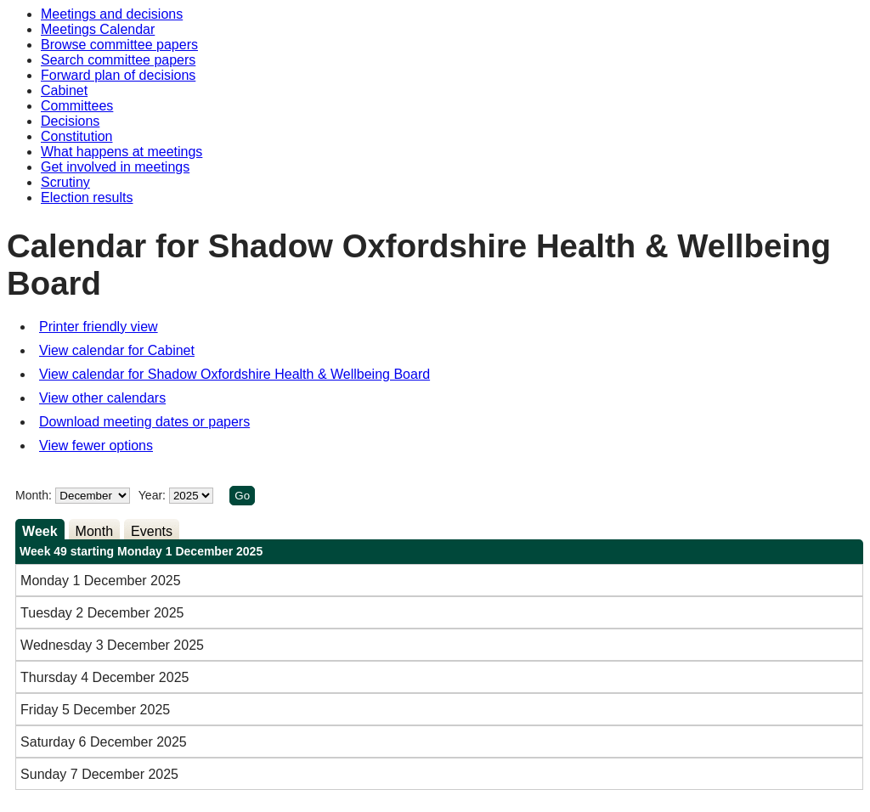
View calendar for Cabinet (117, 350)
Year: (153, 495)
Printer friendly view (98, 326)
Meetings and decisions (112, 14)
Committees (77, 106)
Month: (33, 495)
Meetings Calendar (98, 29)
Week (40, 531)
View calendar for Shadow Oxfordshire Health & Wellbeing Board (234, 374)
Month (94, 531)
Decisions (70, 121)
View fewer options (96, 445)
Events (151, 531)
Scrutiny (65, 182)
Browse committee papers (119, 44)
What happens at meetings (121, 151)
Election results (87, 197)
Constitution (77, 136)
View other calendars (102, 398)
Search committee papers (118, 60)
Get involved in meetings (115, 167)
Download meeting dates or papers (144, 421)
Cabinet (64, 90)
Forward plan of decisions (118, 75)
